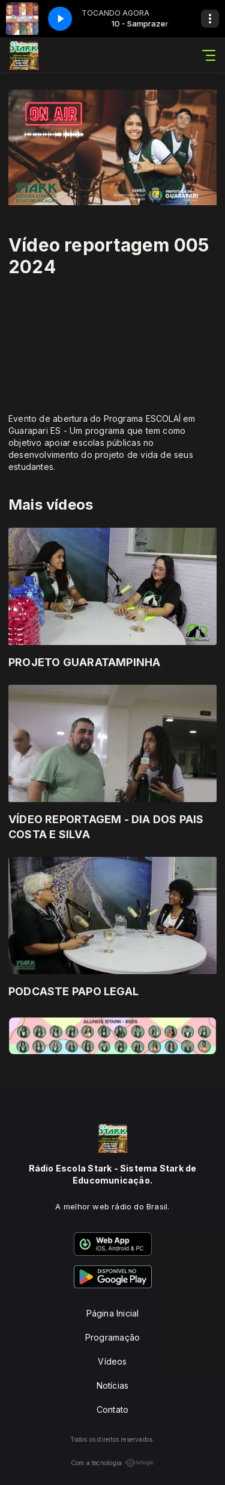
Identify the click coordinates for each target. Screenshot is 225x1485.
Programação (112, 1337)
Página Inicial (112, 1313)
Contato (112, 1409)
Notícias (113, 1385)
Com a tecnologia (112, 1463)
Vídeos (112, 1361)
